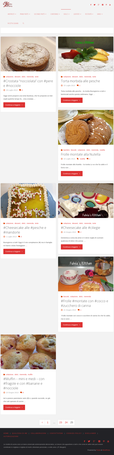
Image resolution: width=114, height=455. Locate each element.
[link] (23, 23)
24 (66, 422)
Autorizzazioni (10, 436)
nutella (102, 150)
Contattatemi (56, 433)
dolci (23, 77)
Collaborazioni (39, 433)
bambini (66, 150)
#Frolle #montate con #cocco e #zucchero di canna (84, 303)
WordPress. (106, 450)
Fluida (98, 450)
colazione (9, 77)
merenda (30, 77)
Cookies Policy (74, 433)
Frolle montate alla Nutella (80, 154)
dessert (17, 77)
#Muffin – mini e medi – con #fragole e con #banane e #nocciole (24, 383)
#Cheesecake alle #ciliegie (80, 227)
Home (6, 433)
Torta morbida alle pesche (80, 81)
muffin (30, 374)
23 (60, 422)
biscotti (73, 150)
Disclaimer (90, 433)
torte (36, 77)
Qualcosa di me (19, 433)
